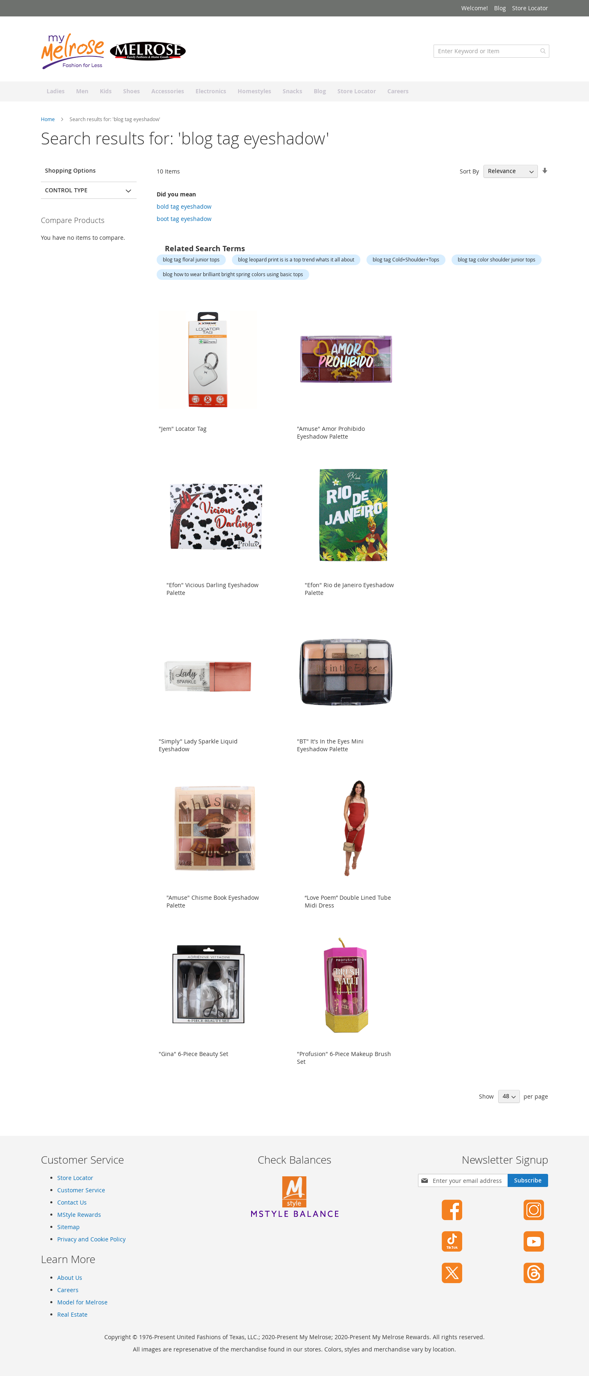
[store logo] (114, 55)
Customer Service (81, 1190)
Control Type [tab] (66, 194)
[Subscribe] (528, 1180)
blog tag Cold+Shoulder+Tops (406, 264)
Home (48, 123)
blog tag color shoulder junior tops (496, 264)
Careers (68, 1290)
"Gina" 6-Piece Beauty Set (193, 1058)
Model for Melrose (82, 1302)
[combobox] (490, 55)
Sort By (469, 175)
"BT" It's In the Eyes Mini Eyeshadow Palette (330, 749)
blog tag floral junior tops (191, 264)
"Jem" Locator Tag (183, 433)
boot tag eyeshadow (184, 223)
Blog (500, 8)
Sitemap (68, 1227)
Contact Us (72, 1202)
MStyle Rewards (79, 1214)
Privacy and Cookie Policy (91, 1239)
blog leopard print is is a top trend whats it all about (296, 264)
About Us (69, 1277)
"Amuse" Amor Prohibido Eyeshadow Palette (331, 436)
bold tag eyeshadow (184, 210)
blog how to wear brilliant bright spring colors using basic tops (233, 278)
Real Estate (72, 1314)
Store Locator (530, 8)
